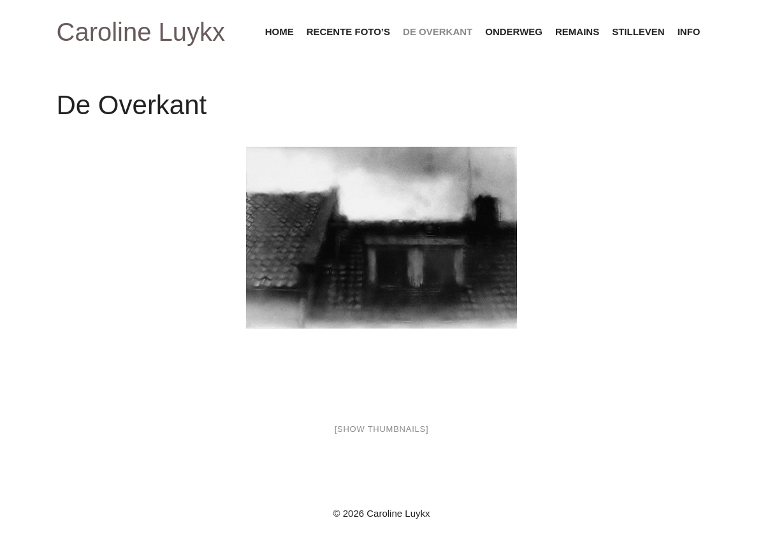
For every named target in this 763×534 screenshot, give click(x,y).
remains (577, 31)
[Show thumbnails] (382, 429)
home (279, 31)
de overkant (437, 31)
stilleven (638, 31)
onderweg (513, 31)
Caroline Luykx (141, 32)
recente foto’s (348, 31)
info (689, 31)
